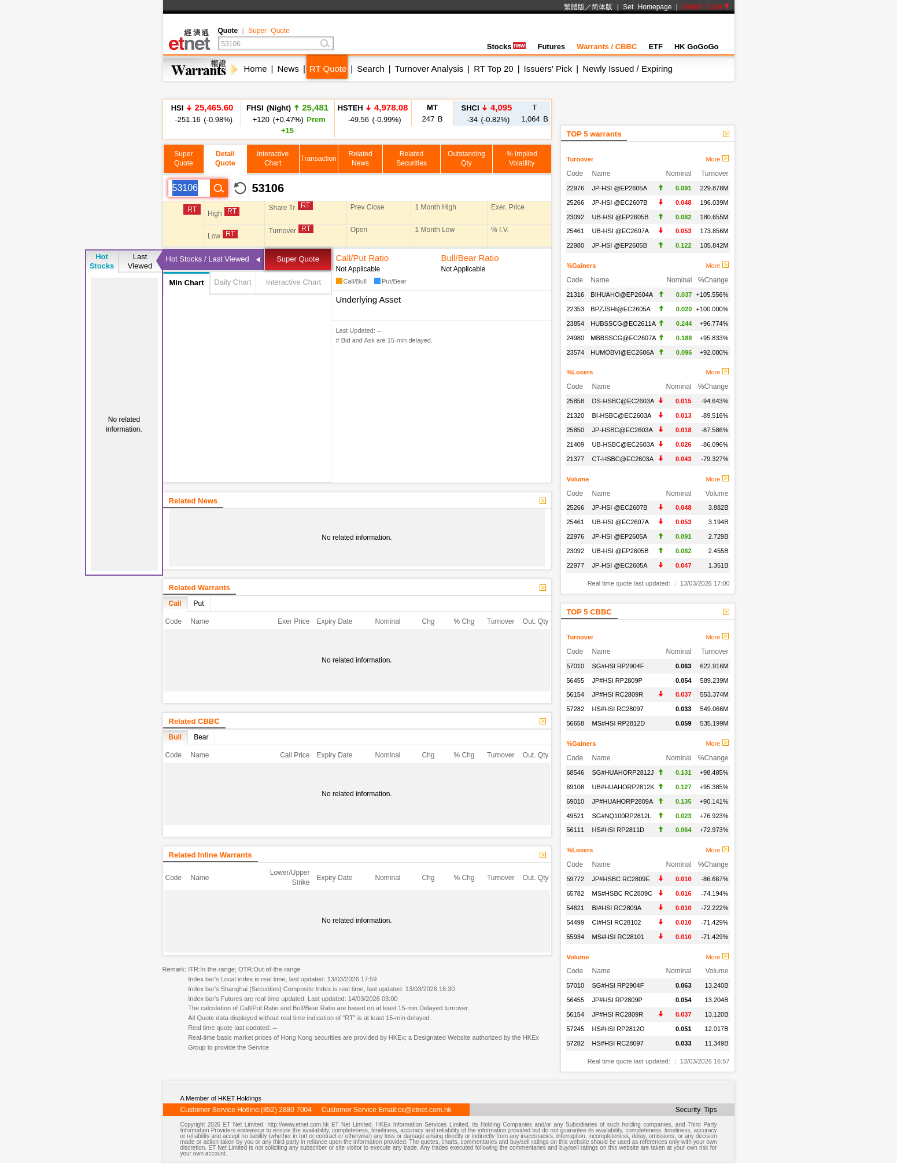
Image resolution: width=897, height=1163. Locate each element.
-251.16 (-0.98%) (202, 113)
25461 (576, 230)
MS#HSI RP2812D (618, 723)
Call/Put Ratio (362, 258)
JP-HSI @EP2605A (620, 188)
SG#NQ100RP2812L (622, 815)
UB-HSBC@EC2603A (623, 444)
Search (371, 68)
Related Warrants (199, 587)
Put (199, 603)
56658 (576, 723)
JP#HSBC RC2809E (621, 878)
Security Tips (696, 1110)
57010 (576, 666)
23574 (576, 352)
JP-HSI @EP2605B (620, 245)
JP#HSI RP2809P (617, 680)
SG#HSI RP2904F (618, 666)
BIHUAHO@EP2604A (621, 294)
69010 (576, 801)
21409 (576, 444)
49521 (576, 815)
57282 (576, 708)
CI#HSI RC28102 (616, 922)
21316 (576, 294)
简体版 (602, 7)
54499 (576, 922)
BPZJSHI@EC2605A (620, 309)
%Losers (580, 372)
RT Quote (327, 68)
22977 (576, 565)
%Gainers (581, 265)
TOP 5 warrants (594, 134)
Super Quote (269, 31)
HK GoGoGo (696, 46)
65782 (576, 893)
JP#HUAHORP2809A (623, 801)
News (288, 68)
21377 (576, 458)
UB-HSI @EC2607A (620, 230)
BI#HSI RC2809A (617, 907)
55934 (576, 936)
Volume (578, 479)
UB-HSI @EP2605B (620, 217)
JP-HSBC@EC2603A (622, 429)
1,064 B (534, 113)
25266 (576, 202)
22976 (576, 188)
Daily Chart (232, 282)
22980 (576, 245)
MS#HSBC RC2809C (622, 893)
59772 (576, 878)
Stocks (506, 46)
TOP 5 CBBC (589, 612)
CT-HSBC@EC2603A (623, 458)
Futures (551, 46)
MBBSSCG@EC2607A (623, 337)
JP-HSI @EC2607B (620, 202)
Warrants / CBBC (607, 46)
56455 (576, 680)
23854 (576, 323)
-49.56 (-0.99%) (373, 113)
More (717, 159)
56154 (576, 694)
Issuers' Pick (548, 68)
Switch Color (705, 7)
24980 (576, 337)
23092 (576, 217)
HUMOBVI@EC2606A (622, 352)
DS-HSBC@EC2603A (623, 401)
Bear (201, 737)
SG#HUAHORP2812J (623, 772)
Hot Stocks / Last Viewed (207, 259)
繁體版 (574, 7)
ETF (655, 46)
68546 (576, 772)
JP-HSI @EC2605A (620, 565)
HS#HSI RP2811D (618, 829)
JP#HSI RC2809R (618, 694)
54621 (576, 907)
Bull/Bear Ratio (470, 258)
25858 (576, 401)
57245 (576, 1028)
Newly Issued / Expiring (627, 68)
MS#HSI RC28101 (618, 936)
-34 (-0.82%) (487, 113)
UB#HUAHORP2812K (623, 786)
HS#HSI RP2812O (618, 1028)
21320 (576, 415)
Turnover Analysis (429, 68)
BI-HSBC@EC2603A (622, 415)
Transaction (319, 158)
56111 (576, 829)
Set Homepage (647, 7)
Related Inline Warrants (210, 855)
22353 (576, 309)
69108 (576, 786)
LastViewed (140, 261)
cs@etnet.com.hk (425, 1110)
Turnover (580, 159)
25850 (576, 429)
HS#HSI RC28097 (618, 708)
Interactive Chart (293, 282)
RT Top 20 (493, 68)
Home (255, 68)
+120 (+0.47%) (287, 118)
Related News (193, 500)
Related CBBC (194, 721)
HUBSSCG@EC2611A (623, 323)
